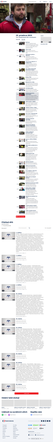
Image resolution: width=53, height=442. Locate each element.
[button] (26, 18)
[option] (33, 438)
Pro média (15, 425)
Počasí (4, 433)
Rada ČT (14, 431)
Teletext (4, 429)
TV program (5, 425)
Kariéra (14, 433)
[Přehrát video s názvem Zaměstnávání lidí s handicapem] (26, 18)
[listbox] (37, 439)
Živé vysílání (5, 426)
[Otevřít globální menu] (50, 1)
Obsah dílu (18, 39)
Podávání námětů (16, 434)
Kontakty (14, 437)
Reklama (14, 426)
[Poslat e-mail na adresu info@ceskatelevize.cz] (39, 435)
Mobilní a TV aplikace (6, 436)
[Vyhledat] (29, 228)
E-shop (4, 434)
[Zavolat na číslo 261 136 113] (31, 435)
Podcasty (4, 431)
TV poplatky (5, 428)
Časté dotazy (15, 436)
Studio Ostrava (15, 429)
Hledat (40, 2)
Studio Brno (15, 428)
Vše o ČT (4, 437)
